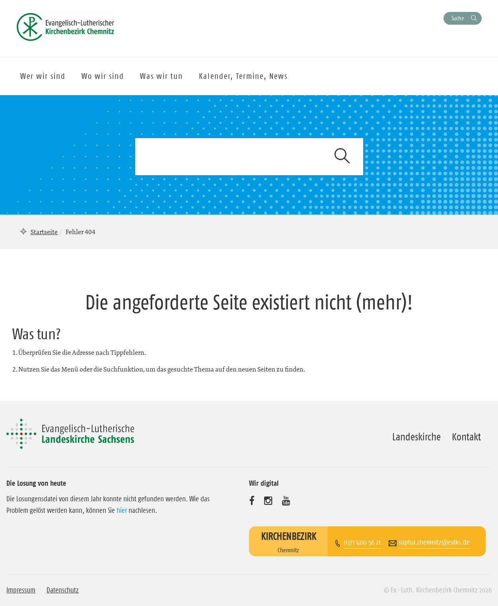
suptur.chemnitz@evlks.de (434, 542)
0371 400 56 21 (362, 542)
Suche (457, 18)
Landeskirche (416, 436)
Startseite (44, 231)
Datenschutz (63, 590)
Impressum (20, 590)
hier (122, 510)
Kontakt (466, 436)
